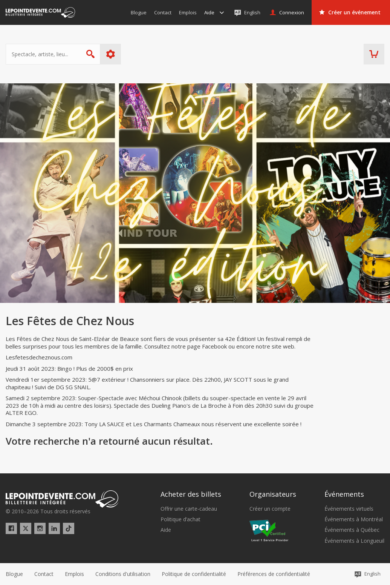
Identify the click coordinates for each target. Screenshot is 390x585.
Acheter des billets (191, 494)
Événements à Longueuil (354, 540)
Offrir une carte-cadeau (189, 508)
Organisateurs (272, 494)
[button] (273, 574)
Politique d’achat (180, 519)
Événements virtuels (348, 508)
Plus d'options (110, 54)
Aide (166, 530)
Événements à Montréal (353, 519)
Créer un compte (270, 508)
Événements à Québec (351, 530)
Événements (344, 494)
